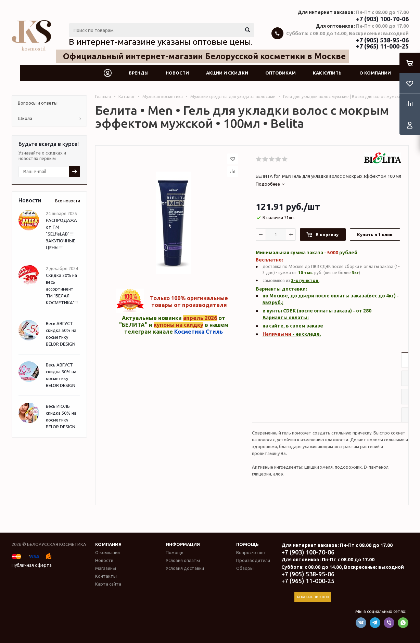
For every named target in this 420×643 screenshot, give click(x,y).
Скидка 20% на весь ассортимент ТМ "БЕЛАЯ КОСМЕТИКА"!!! (62, 289)
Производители (253, 560)
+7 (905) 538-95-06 (382, 40)
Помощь (247, 544)
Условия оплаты (183, 560)
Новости (177, 72)
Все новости (67, 201)
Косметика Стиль (198, 332)
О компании (375, 72)
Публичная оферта (32, 565)
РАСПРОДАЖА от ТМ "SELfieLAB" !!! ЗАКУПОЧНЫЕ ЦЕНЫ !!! (61, 234)
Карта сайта (108, 583)
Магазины (105, 568)
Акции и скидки (227, 72)
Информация (183, 544)
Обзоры (245, 568)
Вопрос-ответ (251, 552)
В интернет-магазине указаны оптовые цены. (161, 41)
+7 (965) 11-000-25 (382, 46)
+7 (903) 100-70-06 (382, 19)
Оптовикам (280, 72)
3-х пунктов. (305, 280)
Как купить (327, 72)
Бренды (139, 72)
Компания (108, 544)
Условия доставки (185, 568)
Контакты (106, 576)
